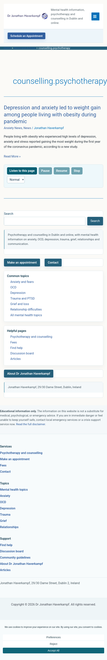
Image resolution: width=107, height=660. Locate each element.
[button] (26, 36)
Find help (16, 348)
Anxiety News (13, 128)
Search (8, 214)
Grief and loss (19, 304)
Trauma (5, 514)
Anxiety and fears (22, 282)
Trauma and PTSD (22, 298)
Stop (77, 171)
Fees (13, 342)
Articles (15, 359)
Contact (53, 262)
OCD (13, 287)
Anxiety (5, 496)
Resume (61, 171)
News (27, 128)
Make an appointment (22, 262)
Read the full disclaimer (30, 424)
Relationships (9, 527)
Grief (3, 521)
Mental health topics (14, 489)
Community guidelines (15, 557)
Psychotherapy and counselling (31, 337)
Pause (45, 171)
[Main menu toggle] (95, 16)
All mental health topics (26, 315)
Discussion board (22, 353)
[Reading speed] (16, 179)
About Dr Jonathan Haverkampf (28, 373)
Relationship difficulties (26, 309)
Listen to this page (22, 171)
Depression (18, 293)
